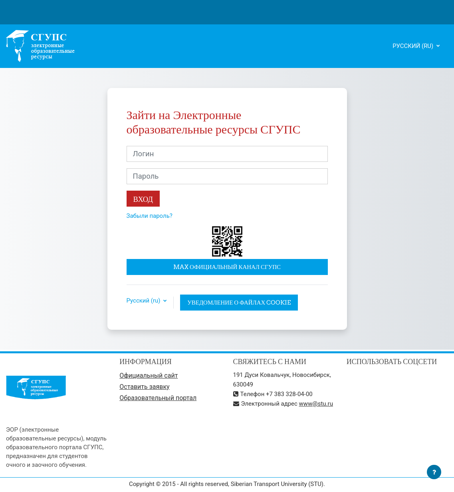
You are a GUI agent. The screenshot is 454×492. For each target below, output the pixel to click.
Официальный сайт (148, 375)
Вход (143, 199)
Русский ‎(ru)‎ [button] (144, 301)
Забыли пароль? (149, 215)
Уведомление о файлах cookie (239, 302)
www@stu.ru (316, 403)
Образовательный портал (157, 398)
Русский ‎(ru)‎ (414, 46)
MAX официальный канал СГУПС (227, 267)
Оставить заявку (144, 386)
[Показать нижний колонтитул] (434, 472)
